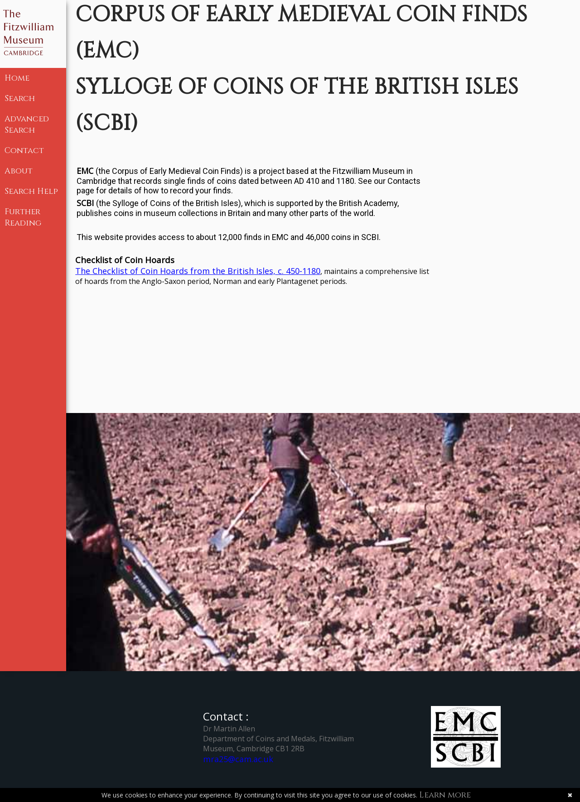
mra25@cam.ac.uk (238, 759)
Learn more (445, 795)
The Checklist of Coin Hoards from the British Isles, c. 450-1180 (197, 270)
